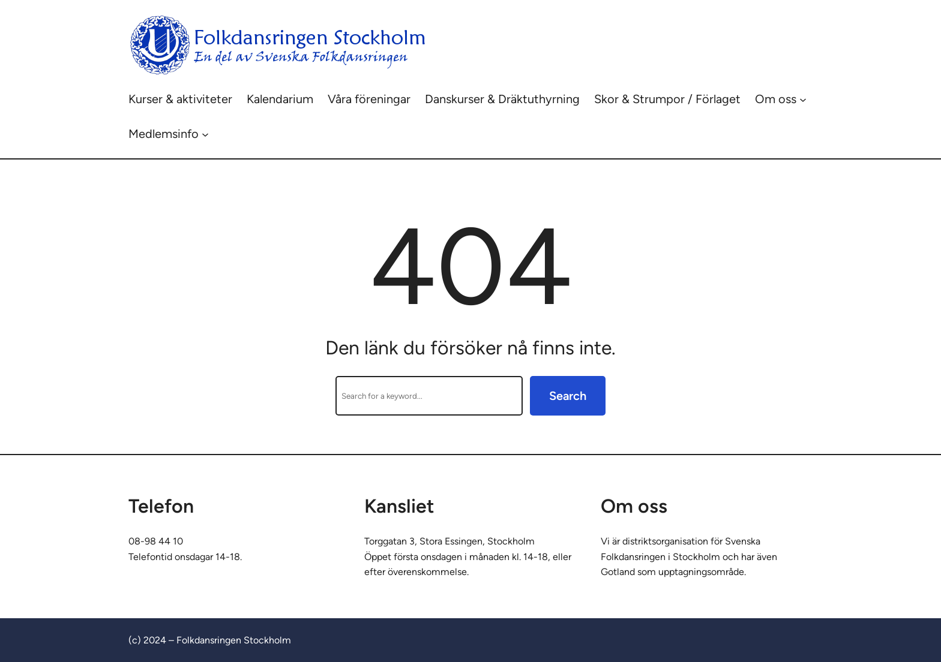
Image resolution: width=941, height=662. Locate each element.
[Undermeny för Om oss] (803, 99)
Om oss (775, 99)
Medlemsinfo (163, 134)
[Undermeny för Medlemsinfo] (205, 133)
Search (567, 396)
